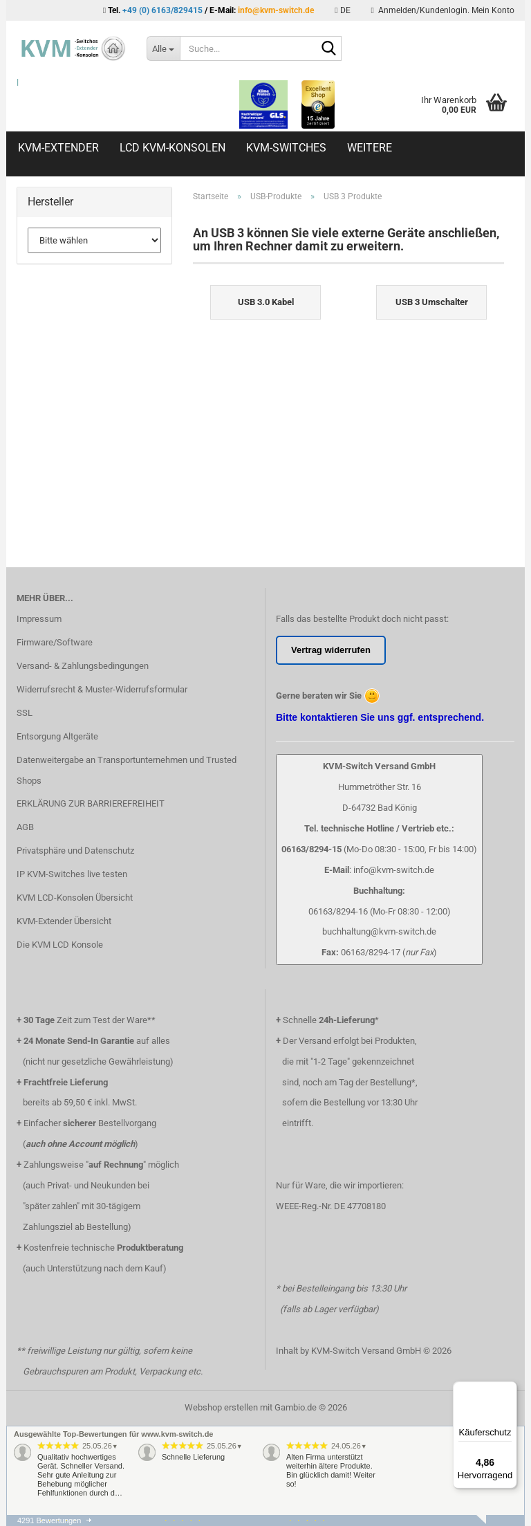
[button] (342, 10)
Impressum (39, 619)
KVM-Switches (286, 147)
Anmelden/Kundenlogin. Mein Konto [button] (442, 10)
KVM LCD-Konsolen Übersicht (75, 897)
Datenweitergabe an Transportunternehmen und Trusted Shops (126, 770)
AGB (25, 827)
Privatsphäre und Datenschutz (75, 850)
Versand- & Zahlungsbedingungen (83, 666)
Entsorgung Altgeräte (57, 736)
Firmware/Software (55, 642)
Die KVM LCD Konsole (60, 944)
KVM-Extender (58, 147)
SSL (24, 713)
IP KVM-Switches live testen (72, 874)
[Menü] (509, 1389)
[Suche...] (163, 48)
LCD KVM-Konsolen (172, 147)
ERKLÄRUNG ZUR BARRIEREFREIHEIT (91, 803)
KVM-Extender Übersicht (64, 921)
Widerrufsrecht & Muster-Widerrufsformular (102, 689)
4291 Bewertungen (49, 1520)
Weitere (369, 147)
